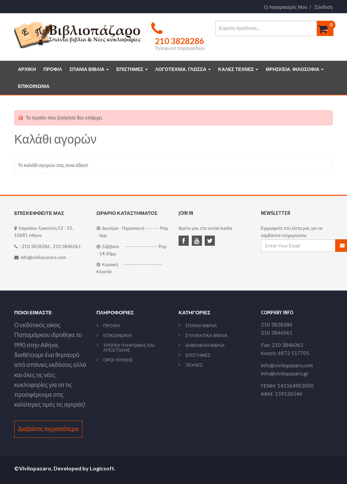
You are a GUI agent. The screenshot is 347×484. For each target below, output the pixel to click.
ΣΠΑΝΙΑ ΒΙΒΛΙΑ (89, 69)
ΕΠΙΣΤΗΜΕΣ (132, 69)
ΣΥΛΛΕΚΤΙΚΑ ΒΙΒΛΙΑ (206, 335)
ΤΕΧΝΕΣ (194, 365)
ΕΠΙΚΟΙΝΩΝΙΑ (33, 86)
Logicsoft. (103, 468)
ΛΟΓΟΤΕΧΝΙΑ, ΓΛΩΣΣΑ (183, 69)
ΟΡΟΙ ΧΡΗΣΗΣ (118, 359)
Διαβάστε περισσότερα (48, 429)
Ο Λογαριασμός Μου (285, 7)
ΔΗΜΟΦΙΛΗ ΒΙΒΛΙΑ (205, 345)
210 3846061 (67, 246)
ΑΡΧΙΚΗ (27, 69)
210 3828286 (36, 246)
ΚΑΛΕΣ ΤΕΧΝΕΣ (238, 69)
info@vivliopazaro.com (43, 257)
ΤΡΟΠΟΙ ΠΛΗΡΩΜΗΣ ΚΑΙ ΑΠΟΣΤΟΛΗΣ (129, 347)
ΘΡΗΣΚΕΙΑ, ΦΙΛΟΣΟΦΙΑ (295, 69)
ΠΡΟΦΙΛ (52, 69)
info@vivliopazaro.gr (285, 373)
